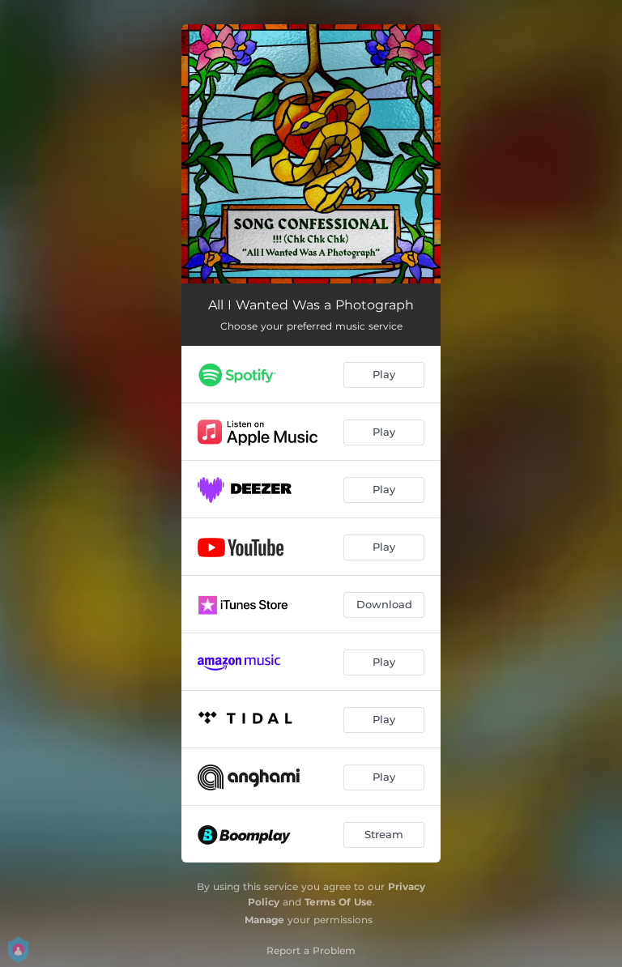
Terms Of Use (339, 902)
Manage (264, 920)
